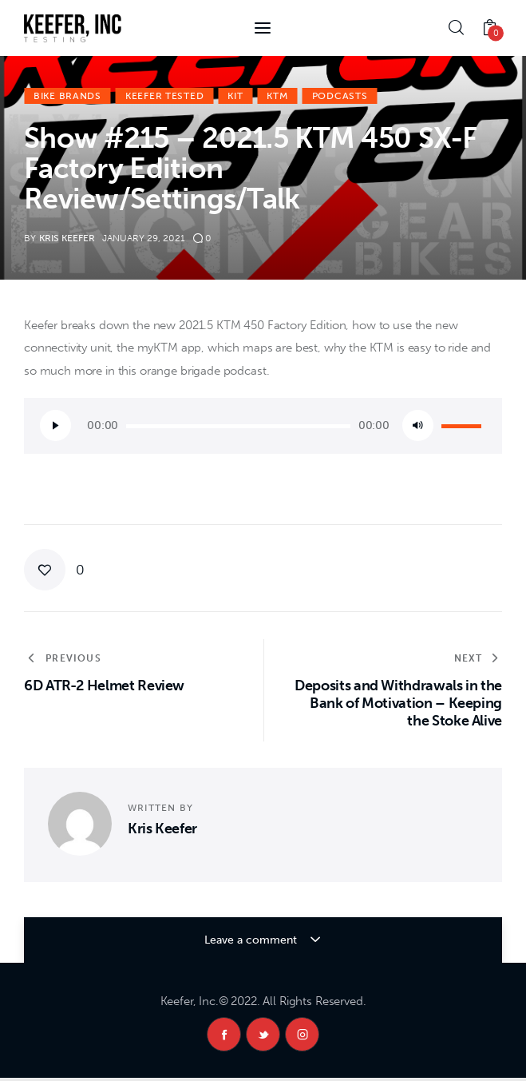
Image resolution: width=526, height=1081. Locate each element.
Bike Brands (67, 95)
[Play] (55, 425)
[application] (263, 426)
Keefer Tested (164, 95)
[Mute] (417, 425)
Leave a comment (252, 940)
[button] (54, 569)
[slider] (238, 426)
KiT (235, 95)
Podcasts (340, 95)
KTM (277, 95)
